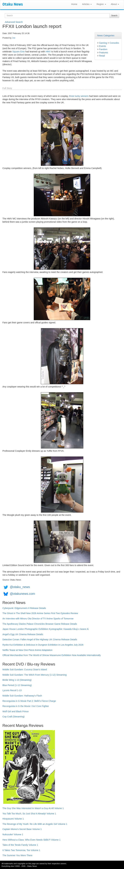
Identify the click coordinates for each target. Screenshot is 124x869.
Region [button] (101, 4)
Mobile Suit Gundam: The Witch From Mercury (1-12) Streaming (34, 675)
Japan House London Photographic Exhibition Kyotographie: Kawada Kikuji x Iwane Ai (45, 629)
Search (114, 15)
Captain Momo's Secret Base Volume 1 (22, 829)
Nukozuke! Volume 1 (12, 834)
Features (103, 52)
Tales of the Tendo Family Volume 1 (20, 845)
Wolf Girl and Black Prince (15, 711)
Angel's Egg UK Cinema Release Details (22, 634)
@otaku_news (20, 587)
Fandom (103, 49)
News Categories (105, 35)
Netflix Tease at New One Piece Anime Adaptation (27, 650)
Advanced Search (14, 22)
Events (102, 46)
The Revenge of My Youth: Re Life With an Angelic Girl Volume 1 (34, 824)
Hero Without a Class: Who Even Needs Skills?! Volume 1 (31, 839)
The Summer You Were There (17, 855)
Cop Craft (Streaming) (13, 716)
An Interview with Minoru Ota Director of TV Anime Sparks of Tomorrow (37, 618)
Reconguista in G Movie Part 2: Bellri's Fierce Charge (29, 701)
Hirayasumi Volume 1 (13, 818)
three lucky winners (78, 96)
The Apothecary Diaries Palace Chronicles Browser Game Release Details (39, 624)
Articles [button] (87, 4)
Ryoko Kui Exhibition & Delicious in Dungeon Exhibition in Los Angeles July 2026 (42, 644)
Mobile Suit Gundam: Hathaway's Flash (22, 695)
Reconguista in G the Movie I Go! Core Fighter (25, 706)
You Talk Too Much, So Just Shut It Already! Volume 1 (29, 813)
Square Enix (18, 51)
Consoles (114, 43)
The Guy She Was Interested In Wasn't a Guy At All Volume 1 (33, 808)
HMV (48, 51)
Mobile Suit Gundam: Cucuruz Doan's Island (24, 669)
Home (74, 4)
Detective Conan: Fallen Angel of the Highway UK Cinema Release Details (39, 639)
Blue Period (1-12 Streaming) (17, 685)
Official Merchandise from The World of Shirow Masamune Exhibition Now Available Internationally (51, 655)
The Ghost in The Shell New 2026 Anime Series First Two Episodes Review (40, 613)
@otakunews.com (22, 594)
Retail (102, 55)
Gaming (103, 43)
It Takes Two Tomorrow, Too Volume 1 (21, 850)
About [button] (115, 4)
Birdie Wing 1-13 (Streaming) (17, 680)
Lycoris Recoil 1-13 (12, 690)
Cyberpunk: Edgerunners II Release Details (24, 608)
